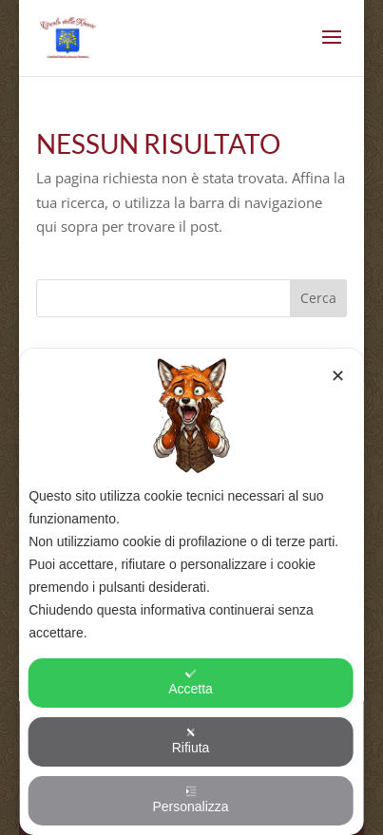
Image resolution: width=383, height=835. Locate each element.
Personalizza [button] (190, 800)
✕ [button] (338, 376)
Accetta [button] (190, 682)
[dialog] (191, 592)
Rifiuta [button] (191, 741)
